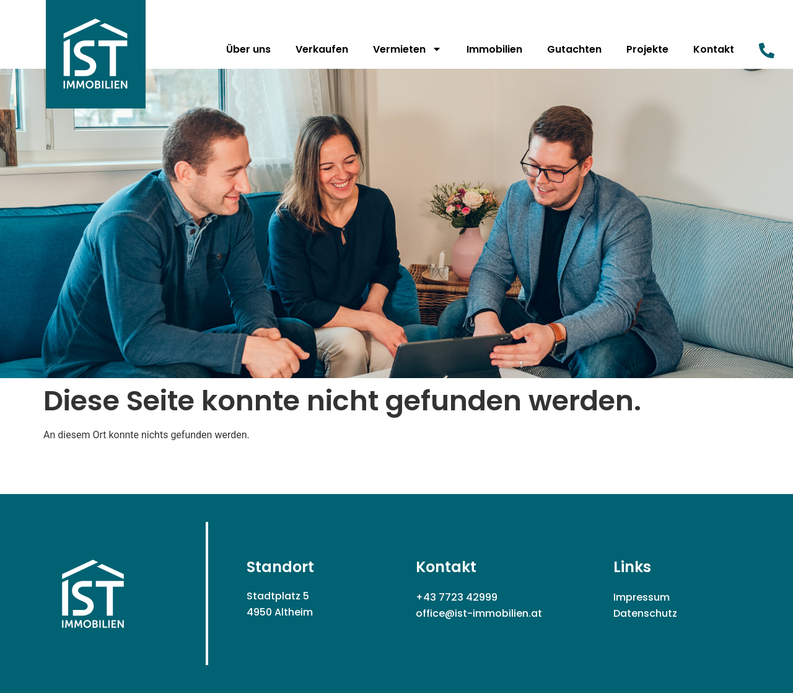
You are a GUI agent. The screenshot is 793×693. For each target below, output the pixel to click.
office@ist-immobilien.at (479, 613)
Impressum (641, 597)
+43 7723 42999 (456, 597)
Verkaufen (322, 49)
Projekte (647, 49)
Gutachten (574, 49)
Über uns (248, 49)
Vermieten (407, 49)
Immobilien (494, 49)
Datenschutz (645, 613)
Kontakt (713, 49)
